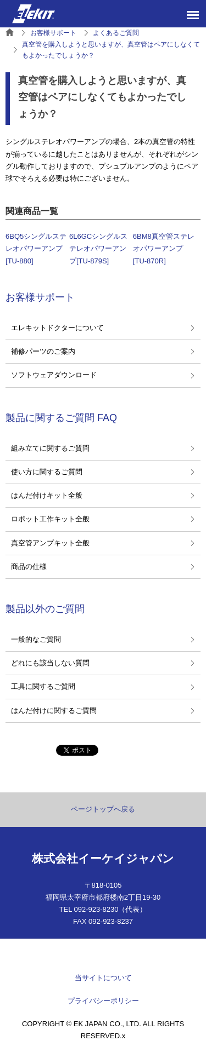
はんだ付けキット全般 (46, 495)
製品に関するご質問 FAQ (61, 417)
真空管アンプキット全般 (50, 543)
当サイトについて (103, 978)
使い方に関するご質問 (46, 472)
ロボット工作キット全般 (50, 519)
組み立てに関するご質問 (50, 448)
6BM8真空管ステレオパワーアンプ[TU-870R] (163, 248)
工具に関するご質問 (43, 686)
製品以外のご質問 (45, 608)
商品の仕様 (29, 566)
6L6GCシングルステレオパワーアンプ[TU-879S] (98, 248)
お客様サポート (40, 297)
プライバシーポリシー (103, 1001)
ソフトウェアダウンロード (54, 375)
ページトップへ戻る (103, 809)
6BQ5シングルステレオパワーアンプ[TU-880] (35, 248)
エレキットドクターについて (57, 328)
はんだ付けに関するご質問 (54, 710)
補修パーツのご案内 (43, 351)
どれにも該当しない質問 (50, 663)
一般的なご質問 (36, 639)
